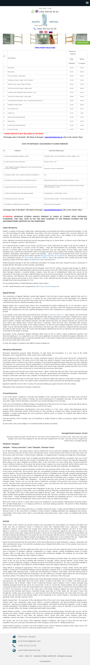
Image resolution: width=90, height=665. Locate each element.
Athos (53, 260)
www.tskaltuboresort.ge (29, 650)
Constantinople (62, 256)
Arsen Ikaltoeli (43, 258)
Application (82, 43)
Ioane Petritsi (29, 258)
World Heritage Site (52, 286)
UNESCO (38, 286)
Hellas (37, 260)
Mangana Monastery (48, 256)
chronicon (53, 315)
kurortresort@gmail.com (29, 641)
